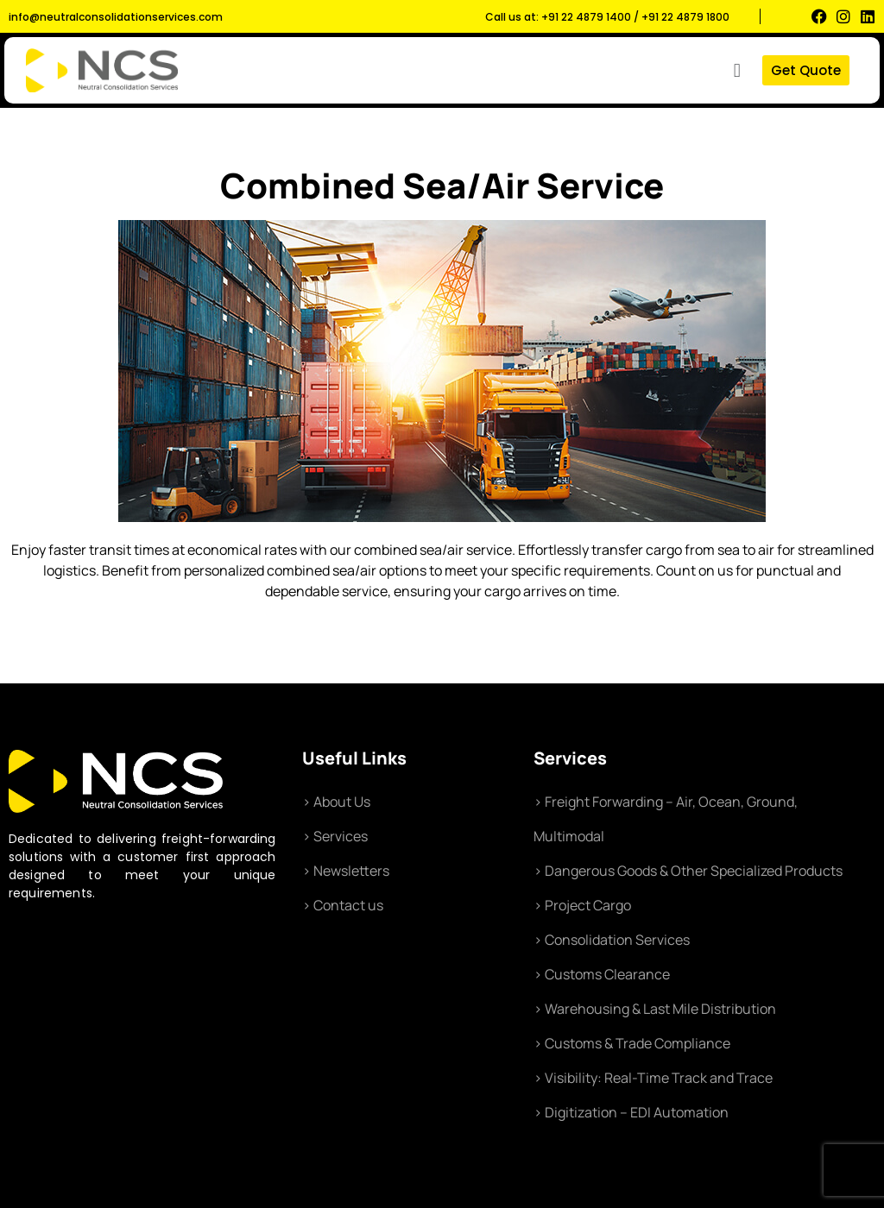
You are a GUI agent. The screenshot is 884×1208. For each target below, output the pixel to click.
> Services (335, 836)
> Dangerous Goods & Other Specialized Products (688, 870)
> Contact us (342, 905)
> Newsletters (345, 870)
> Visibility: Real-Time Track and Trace (653, 1077)
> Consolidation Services (612, 939)
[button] (737, 70)
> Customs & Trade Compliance (632, 1043)
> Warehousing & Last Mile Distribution (655, 1008)
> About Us (336, 801)
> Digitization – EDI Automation (631, 1112)
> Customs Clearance (602, 974)
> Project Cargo (582, 905)
